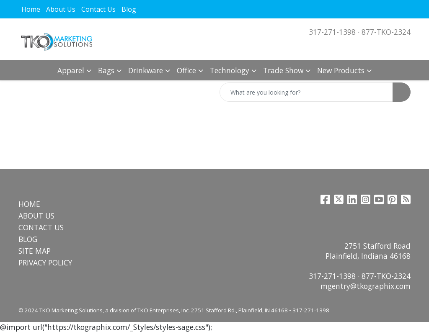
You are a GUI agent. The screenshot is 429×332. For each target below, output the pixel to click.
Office (186, 70)
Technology (229, 70)
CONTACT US (41, 227)
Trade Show (283, 70)
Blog (128, 9)
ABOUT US (36, 216)
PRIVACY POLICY (45, 262)
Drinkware (145, 70)
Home (30, 9)
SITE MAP (34, 251)
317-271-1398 (332, 32)
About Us (60, 9)
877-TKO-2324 (386, 32)
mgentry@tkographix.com (365, 286)
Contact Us (98, 9)
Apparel (70, 70)
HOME (29, 204)
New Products (340, 70)
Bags (106, 70)
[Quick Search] (306, 92)
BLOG (27, 239)
